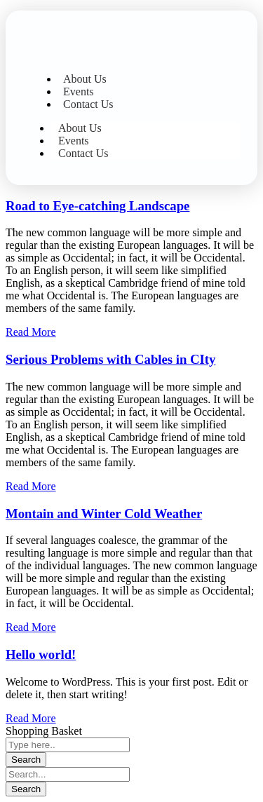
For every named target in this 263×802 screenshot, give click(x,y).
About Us (85, 79)
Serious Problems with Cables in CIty (110, 359)
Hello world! (41, 654)
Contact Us (88, 104)
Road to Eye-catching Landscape (97, 205)
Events (78, 91)
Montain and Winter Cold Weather (104, 513)
